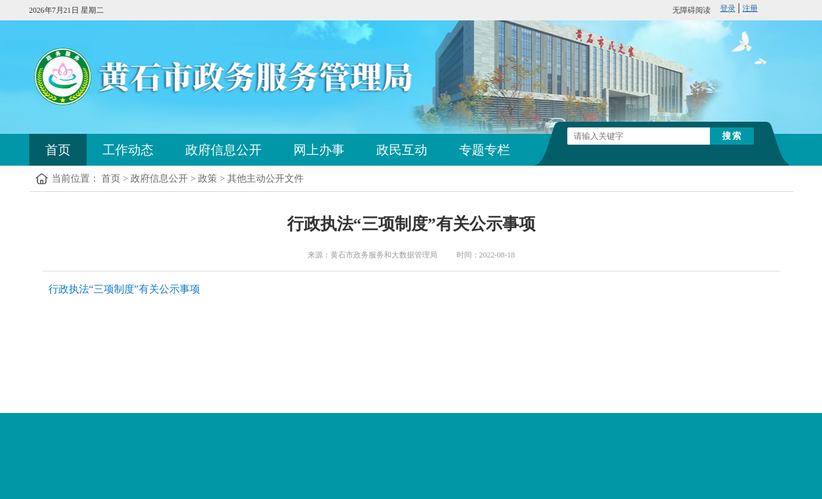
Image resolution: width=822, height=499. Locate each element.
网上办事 (319, 150)
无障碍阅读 (691, 10)
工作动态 (128, 150)
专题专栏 (484, 150)
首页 (58, 150)
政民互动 (401, 150)
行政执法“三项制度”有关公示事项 (124, 289)
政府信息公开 (223, 150)
